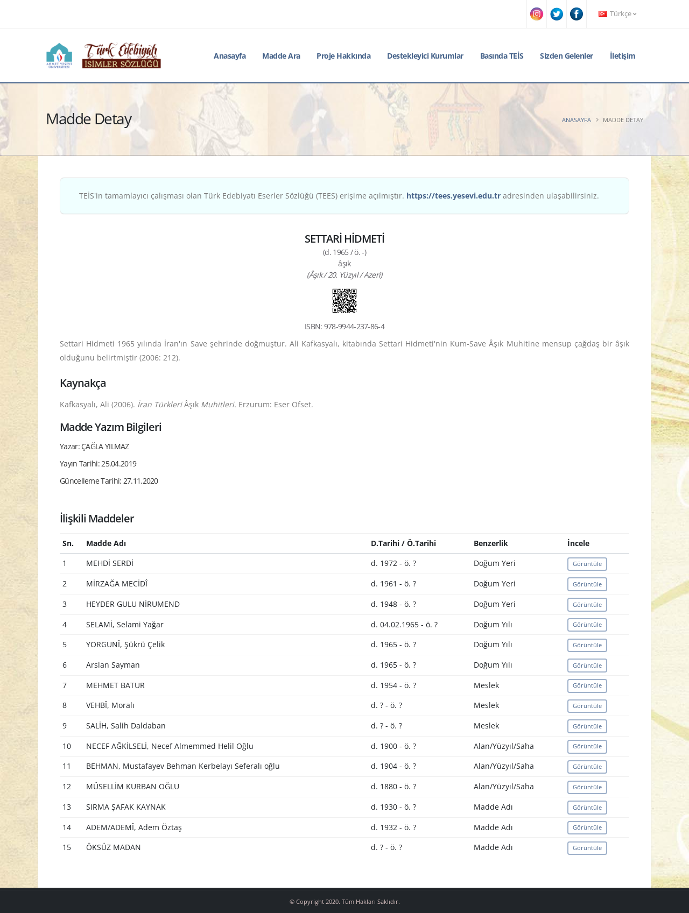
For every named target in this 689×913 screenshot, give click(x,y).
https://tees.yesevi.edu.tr (453, 195)
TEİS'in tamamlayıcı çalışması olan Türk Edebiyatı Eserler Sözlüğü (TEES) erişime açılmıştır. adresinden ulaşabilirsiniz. (339, 195)
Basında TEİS (502, 56)
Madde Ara (281, 56)
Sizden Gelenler (566, 56)
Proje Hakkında (343, 56)
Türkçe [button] (617, 13)
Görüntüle (587, 564)
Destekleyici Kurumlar (425, 56)
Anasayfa (229, 56)
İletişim (623, 56)
